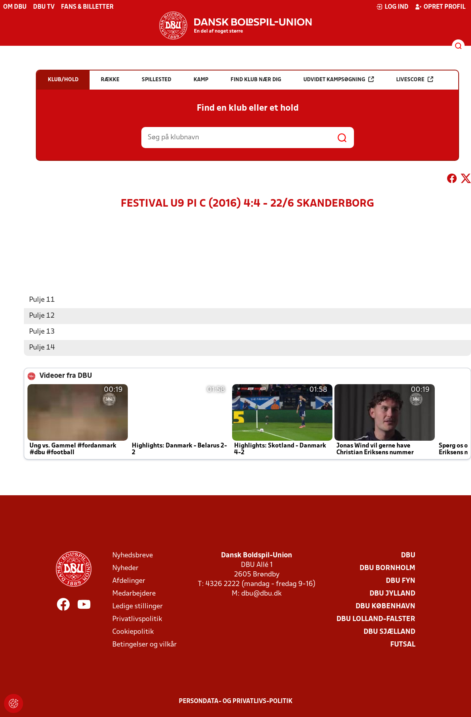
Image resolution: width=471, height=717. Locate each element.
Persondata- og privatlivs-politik (236, 701)
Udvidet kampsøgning (338, 79)
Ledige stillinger (137, 606)
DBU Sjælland (389, 632)
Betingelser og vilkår (144, 644)
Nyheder (125, 568)
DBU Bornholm (387, 568)
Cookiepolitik (133, 632)
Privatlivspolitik (137, 619)
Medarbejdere (134, 593)
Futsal (402, 644)
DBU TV (44, 7)
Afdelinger (128, 581)
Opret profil (440, 6)
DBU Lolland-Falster (375, 619)
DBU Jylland (392, 593)
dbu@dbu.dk (261, 593)
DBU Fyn (400, 581)
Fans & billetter (87, 7)
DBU (408, 555)
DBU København (385, 606)
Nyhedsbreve (132, 555)
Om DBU (15, 7)
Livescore (414, 79)
